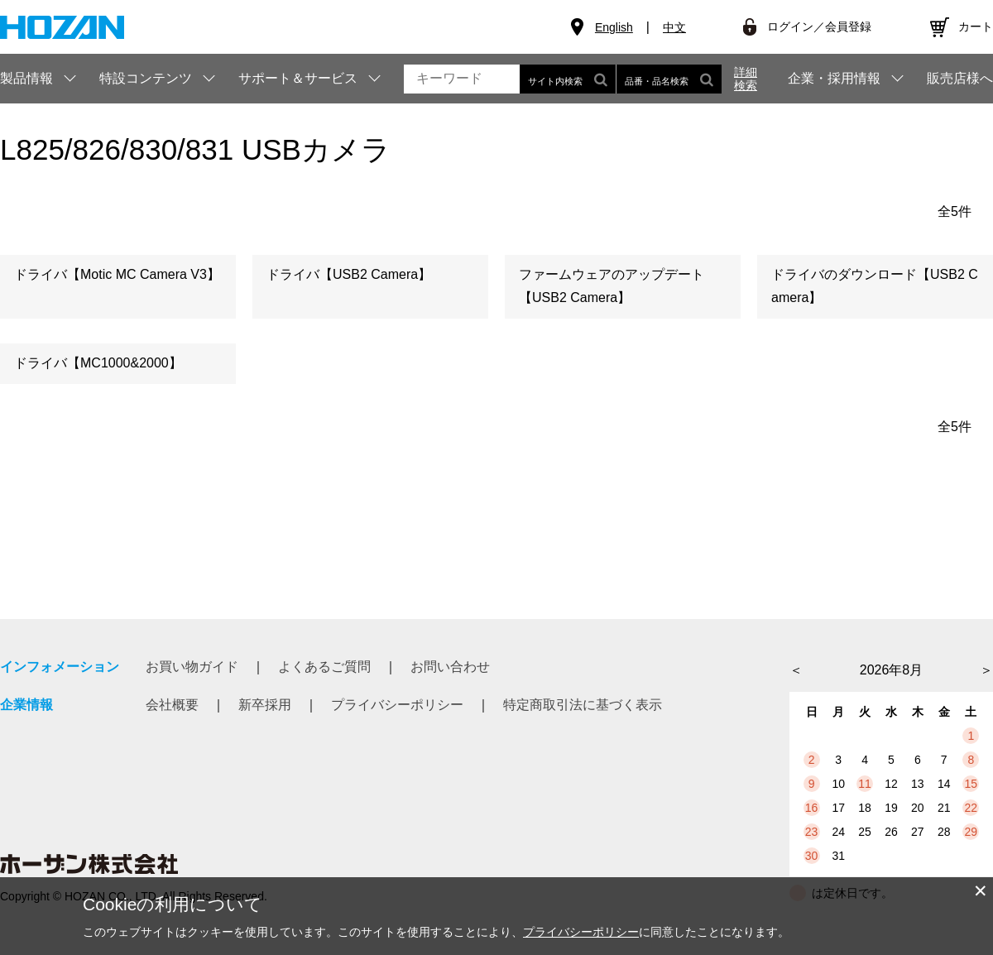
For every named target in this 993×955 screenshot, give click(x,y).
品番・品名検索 (669, 79)
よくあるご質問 (324, 667)
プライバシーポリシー (397, 705)
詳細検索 (745, 78)
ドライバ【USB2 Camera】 (348, 274)
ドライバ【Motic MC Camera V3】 (117, 274)
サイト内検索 (567, 79)
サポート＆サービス (297, 78)
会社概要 (172, 705)
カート (975, 26)
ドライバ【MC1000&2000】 (98, 363)
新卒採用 (264, 705)
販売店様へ (960, 78)
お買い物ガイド (192, 667)
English (614, 27)
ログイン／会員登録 (819, 26)
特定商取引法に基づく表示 (582, 705)
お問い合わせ (450, 667)
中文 (674, 27)
